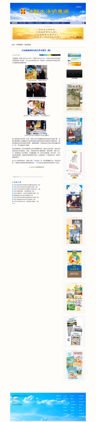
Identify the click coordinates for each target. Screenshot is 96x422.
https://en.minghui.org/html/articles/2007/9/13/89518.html (31, 176)
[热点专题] (22, 23)
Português (81, 396)
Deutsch (65, 404)
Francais (65, 416)
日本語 (72, 410)
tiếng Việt (81, 416)
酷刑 (34, 141)
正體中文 (58, 396)
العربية (65, 396)
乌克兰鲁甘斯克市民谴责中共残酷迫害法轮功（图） (27, 185)
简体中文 (58, 398)
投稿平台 (14, 401)
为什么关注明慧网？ (17, 404)
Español (65, 410)
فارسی (65, 413)
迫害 (24, 62)
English (65, 407)
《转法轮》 (37, 160)
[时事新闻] (14, 23)
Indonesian (73, 404)
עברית (72, 396)
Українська (82, 413)
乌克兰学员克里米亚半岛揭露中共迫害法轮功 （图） (27, 189)
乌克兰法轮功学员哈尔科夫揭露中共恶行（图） (26, 187)
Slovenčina (81, 401)
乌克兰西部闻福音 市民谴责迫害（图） (24, 191)
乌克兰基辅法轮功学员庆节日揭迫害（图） (25, 199)
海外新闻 (27, 45)
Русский (81, 398)
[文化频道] (47, 23)
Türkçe (80, 410)
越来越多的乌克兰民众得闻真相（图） (24, 195)
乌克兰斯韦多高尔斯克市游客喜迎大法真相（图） (27, 197)
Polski (72, 416)
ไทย (80, 407)
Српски (81, 404)
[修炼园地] (39, 23)
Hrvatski (73, 401)
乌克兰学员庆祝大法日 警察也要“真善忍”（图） (26, 201)
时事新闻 (19, 45)
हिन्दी (72, 398)
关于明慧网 (15, 399)
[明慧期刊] (31, 23)
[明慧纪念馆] (55, 23)
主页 (13, 45)
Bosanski (65, 398)
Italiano (72, 407)
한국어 (72, 413)
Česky (65, 401)
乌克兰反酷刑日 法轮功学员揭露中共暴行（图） (27, 193)
